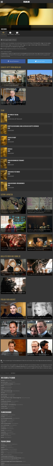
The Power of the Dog (32, 43)
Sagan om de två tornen (14, 45)
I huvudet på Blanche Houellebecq (7, 380)
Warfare (2, 386)
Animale (2, 396)
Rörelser (2, 382)
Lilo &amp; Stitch (4, 403)
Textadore (2, 460)
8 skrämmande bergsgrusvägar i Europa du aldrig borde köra (11, 458)
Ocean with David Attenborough (6, 387)
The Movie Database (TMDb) (33, 361)
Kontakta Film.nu (4, 442)
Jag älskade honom (4, 411)
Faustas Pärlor (3, 429)
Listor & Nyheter (7, 194)
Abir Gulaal (3, 389)
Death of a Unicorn (4, 391)
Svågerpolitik (3, 463)
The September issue (4, 430)
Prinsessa (2, 427)
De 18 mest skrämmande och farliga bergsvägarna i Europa (11, 454)
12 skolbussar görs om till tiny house (7, 453)
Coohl (2, 451)
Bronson (2, 434)
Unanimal (2, 384)
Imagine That (3, 418)
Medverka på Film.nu (4, 446)
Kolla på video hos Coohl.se (10, 255)
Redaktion (3, 444)
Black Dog (2, 377)
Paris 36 (2, 432)
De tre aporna (3, 423)
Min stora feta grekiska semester (6, 415)
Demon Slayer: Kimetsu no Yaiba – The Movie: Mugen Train (11, 394)
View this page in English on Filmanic (8, 39)
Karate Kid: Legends (4, 405)
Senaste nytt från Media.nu (11, 67)
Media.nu (2, 461)
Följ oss (2, 447)
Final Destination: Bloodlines (6, 398)
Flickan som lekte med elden (6, 420)
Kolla (2, 456)
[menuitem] (2, 370)
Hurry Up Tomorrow (4, 399)
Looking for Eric (3, 425)
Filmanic (2, 449)
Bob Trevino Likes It (4, 379)
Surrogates (3, 413)
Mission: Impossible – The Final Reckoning (8, 401)
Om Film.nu (3, 441)
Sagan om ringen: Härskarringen (30, 45)
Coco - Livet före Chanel (5, 422)
